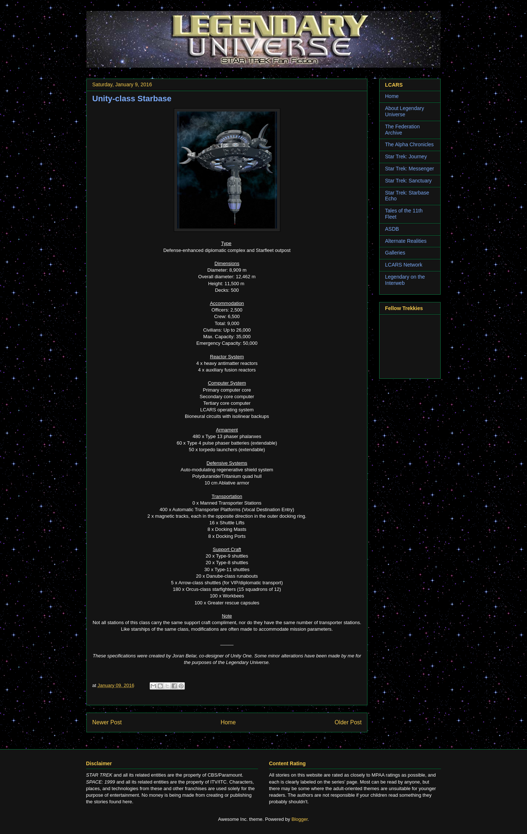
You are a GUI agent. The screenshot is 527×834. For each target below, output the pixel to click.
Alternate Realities (406, 241)
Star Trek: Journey (406, 156)
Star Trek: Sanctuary (408, 181)
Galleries (395, 253)
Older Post (348, 722)
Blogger (299, 819)
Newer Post (107, 722)
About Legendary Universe (404, 111)
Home (228, 722)
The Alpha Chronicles (409, 144)
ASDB (392, 229)
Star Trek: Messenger (409, 168)
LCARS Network (403, 265)
